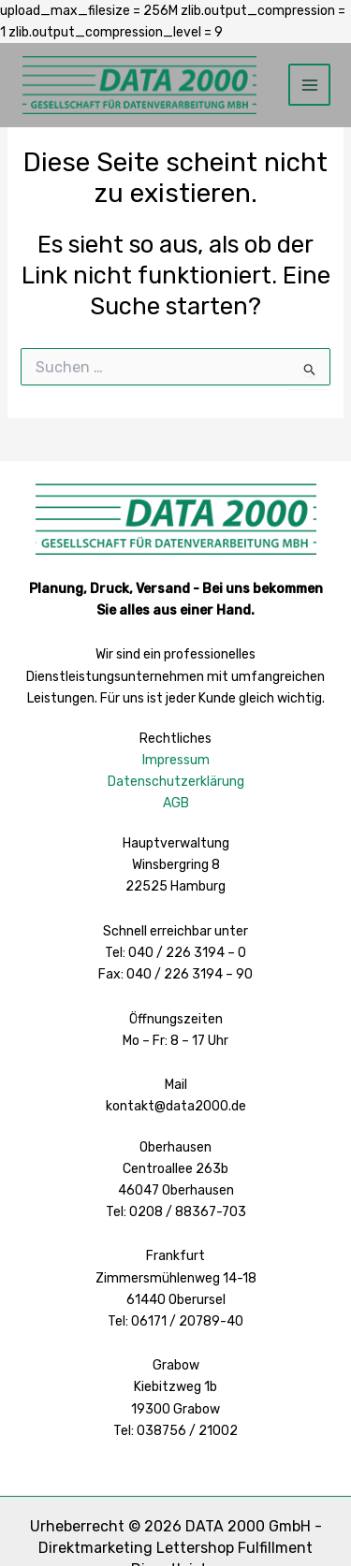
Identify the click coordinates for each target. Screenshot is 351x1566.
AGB (176, 803)
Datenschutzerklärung (176, 782)
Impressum (176, 760)
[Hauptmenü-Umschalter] (309, 85)
